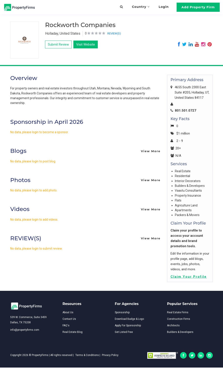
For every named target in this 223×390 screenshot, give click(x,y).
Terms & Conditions (87, 355)
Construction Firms (178, 318)
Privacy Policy (110, 355)
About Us (68, 312)
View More (150, 151)
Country (141, 7)
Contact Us (69, 318)
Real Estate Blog (73, 332)
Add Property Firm (198, 7)
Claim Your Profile (189, 277)
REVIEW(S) (114, 33)
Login (164, 7)
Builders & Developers (180, 332)
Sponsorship (122, 312)
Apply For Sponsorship (128, 325)
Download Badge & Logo (129, 318)
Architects (173, 325)
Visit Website (85, 44)
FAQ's (66, 325)
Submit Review (58, 44)
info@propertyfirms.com (24, 329)
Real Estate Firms (177, 312)
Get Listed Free (124, 332)
